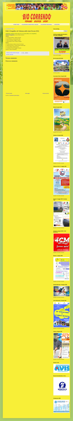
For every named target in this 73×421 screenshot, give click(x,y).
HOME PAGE (16, 24)
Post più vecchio (46, 93)
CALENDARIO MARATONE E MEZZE (30, 24)
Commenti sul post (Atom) (14, 95)
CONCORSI (57, 24)
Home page (27, 93)
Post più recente (9, 93)
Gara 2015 (11, 54)
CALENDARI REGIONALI (46, 24)
